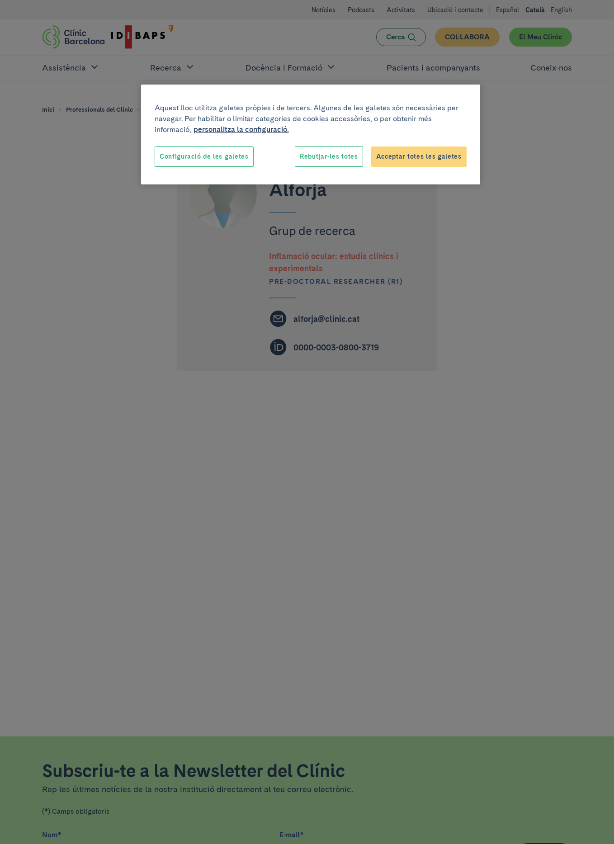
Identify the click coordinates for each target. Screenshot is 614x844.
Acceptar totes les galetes (419, 156)
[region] (310, 135)
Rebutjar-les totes (329, 156)
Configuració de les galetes (204, 156)
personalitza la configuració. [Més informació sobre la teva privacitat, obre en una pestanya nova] (241, 129)
